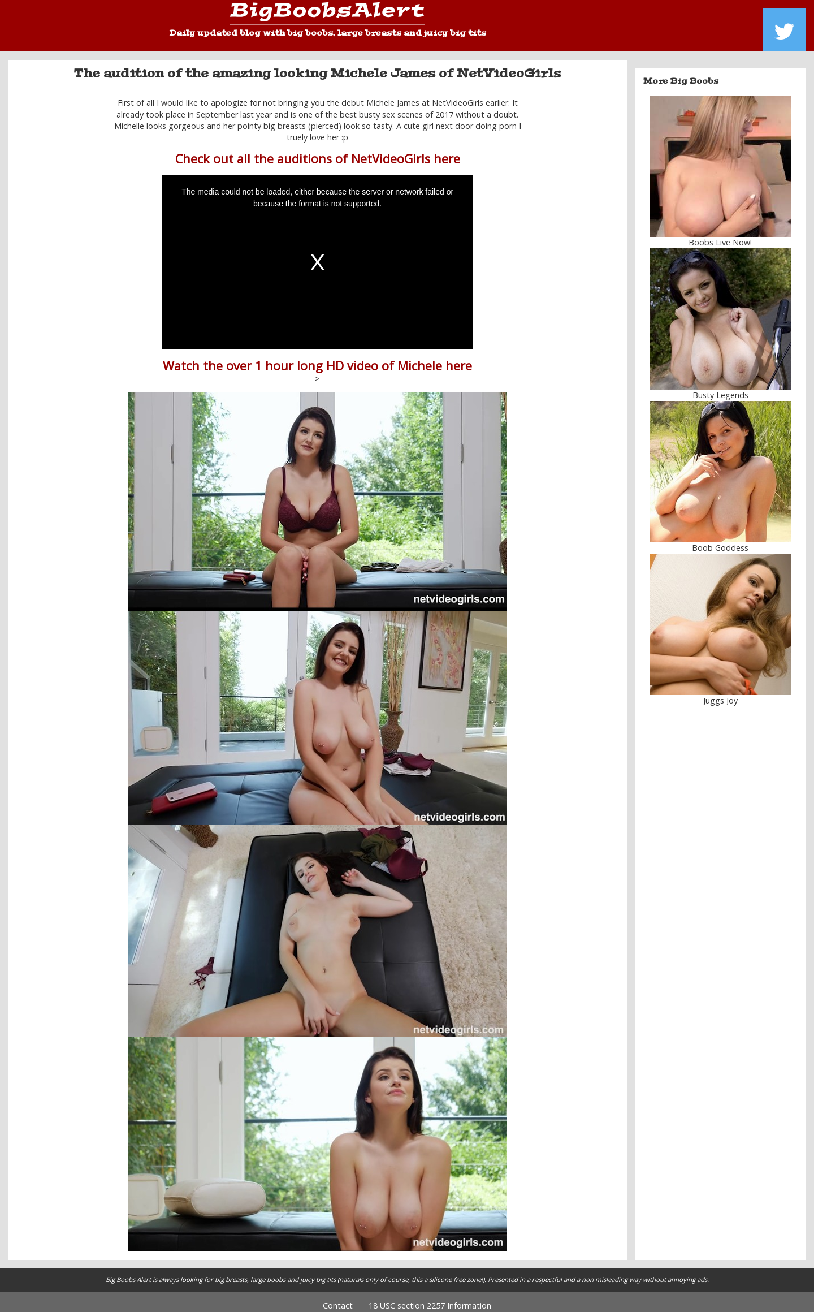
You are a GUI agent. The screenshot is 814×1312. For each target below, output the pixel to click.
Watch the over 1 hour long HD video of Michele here (317, 357)
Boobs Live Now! (720, 234)
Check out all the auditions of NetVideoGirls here (317, 150)
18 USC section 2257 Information (430, 1297)
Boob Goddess (720, 539)
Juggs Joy (720, 692)
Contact (338, 1297)
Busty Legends (720, 387)
